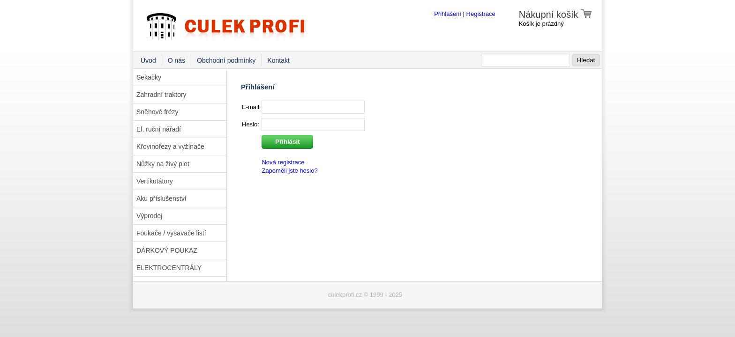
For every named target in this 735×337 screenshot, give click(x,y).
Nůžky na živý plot (162, 164)
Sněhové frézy (157, 112)
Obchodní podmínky (226, 60)
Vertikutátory (154, 181)
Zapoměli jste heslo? (289, 170)
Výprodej (149, 216)
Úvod (148, 60)
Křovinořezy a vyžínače (170, 146)
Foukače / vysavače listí (171, 233)
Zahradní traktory (161, 94)
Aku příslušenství (161, 198)
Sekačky (148, 77)
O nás (176, 60)
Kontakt (278, 60)
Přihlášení (447, 13)
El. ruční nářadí (158, 129)
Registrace (480, 13)
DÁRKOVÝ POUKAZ (166, 250)
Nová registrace (283, 162)
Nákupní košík (555, 14)
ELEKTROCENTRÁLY (169, 267)
